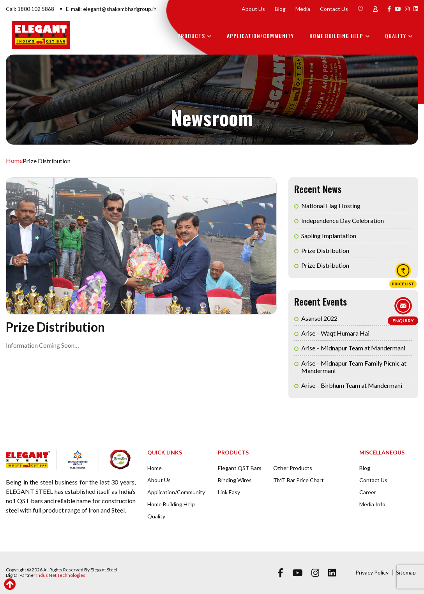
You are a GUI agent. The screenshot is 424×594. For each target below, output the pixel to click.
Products (191, 36)
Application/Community (260, 36)
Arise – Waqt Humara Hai (335, 333)
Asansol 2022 (319, 318)
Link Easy (229, 492)
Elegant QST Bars (239, 468)
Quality (395, 36)
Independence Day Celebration (342, 220)
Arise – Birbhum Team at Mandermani (351, 385)
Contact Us (334, 8)
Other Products (292, 468)
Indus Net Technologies (60, 575)
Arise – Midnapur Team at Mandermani (353, 348)
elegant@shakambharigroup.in (120, 8)
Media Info (372, 504)
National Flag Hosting (330, 205)
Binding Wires (235, 480)
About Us (253, 8)
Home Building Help (336, 36)
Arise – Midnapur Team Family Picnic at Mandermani (353, 366)
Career (367, 492)
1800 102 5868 (36, 8)
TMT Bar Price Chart (298, 480)
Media (302, 8)
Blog (280, 8)
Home (14, 160)
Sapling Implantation (328, 235)
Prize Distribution (325, 250)
